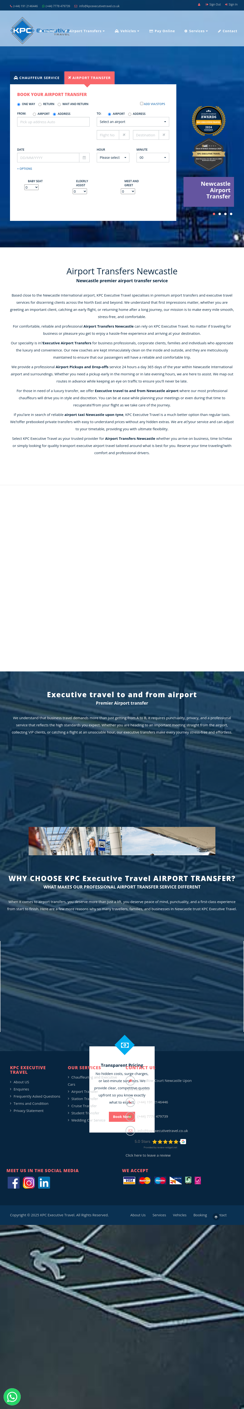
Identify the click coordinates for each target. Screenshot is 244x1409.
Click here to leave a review (148, 1155)
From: (21, 114)
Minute (142, 150)
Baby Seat (35, 181)
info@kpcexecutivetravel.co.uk (96, 6)
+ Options (24, 169)
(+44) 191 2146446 (24, 6)
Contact (227, 31)
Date (20, 150)
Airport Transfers (85, 31)
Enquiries (21, 1089)
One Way (26, 104)
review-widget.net (167, 1147)
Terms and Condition (31, 1103)
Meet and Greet (131, 183)
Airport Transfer (84, 1091)
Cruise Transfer (84, 1105)
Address (61, 114)
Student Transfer (85, 1113)
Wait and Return (73, 104)
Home (47, 31)
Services (196, 31)
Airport (41, 114)
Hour (101, 150)
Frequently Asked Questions (37, 1096)
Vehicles (127, 31)
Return (46, 104)
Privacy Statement (29, 1110)
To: (99, 114)
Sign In (231, 4)
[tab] (36, 77)
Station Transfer (84, 1098)
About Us (138, 1214)
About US (21, 1081)
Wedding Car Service (88, 1120)
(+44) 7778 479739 (56, 6)
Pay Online (162, 31)
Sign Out (213, 4)
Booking (200, 1214)
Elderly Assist (82, 183)
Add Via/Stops (154, 104)
